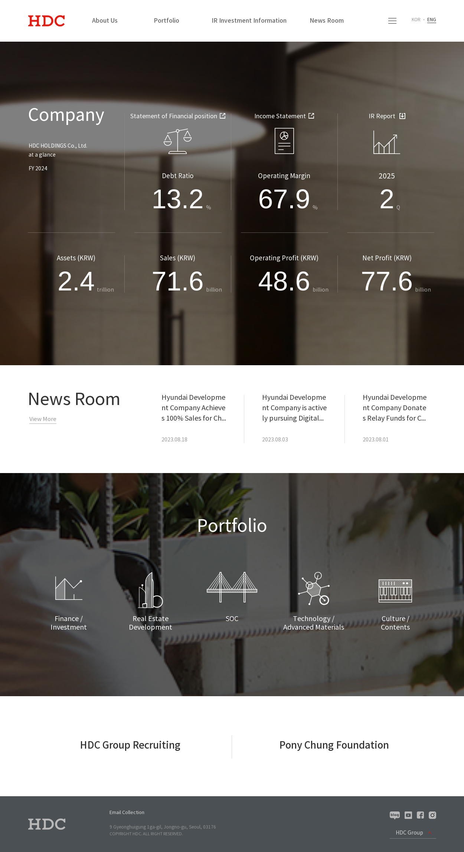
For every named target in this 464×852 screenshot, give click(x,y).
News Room (327, 20)
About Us (105, 20)
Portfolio (166, 20)
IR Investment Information (249, 20)
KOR (416, 19)
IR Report (387, 116)
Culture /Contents (395, 623)
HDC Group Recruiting (130, 745)
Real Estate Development (150, 623)
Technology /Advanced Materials (313, 623)
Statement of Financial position (177, 116)
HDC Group (409, 833)
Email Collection (127, 813)
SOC (232, 619)
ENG (431, 19)
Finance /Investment (68, 623)
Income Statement (284, 116)
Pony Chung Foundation (334, 745)
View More (42, 419)
